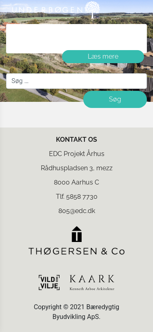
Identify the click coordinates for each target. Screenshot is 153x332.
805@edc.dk (76, 211)
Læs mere (103, 56)
